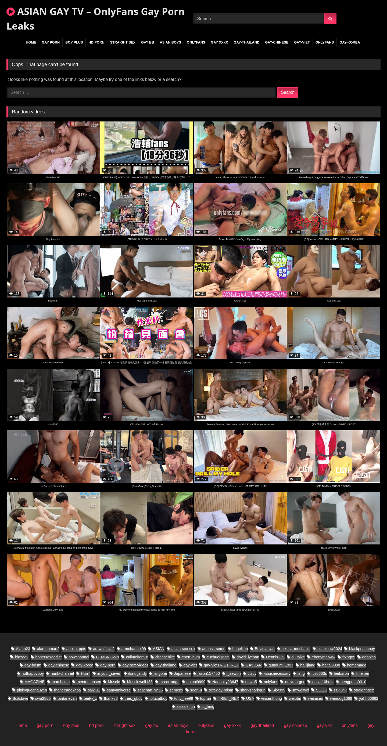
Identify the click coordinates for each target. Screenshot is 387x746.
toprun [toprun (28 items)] (205, 698)
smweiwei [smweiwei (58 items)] (300, 690)
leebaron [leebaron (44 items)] (341, 673)
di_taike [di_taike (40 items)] (298, 657)
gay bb (147, 42)
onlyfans (196, 42)
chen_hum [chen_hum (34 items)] (191, 657)
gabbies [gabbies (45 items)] (369, 657)
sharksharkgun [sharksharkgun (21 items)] (252, 690)
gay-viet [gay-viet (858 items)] (190, 665)
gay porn (51, 42)
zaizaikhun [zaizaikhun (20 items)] (186, 706)
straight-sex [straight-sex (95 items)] (364, 690)
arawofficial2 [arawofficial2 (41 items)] (103, 649)
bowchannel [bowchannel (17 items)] (79, 657)
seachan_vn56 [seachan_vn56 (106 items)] (150, 690)
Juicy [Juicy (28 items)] (252, 673)
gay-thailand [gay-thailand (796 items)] (165, 665)
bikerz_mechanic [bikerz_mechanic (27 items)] (295, 649)
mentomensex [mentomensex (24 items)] (89, 682)
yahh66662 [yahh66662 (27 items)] (368, 698)
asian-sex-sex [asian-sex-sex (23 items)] (183, 649)
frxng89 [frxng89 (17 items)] (348, 657)
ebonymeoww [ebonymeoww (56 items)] (323, 657)
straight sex (122, 42)
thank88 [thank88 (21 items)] (111, 698)
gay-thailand (247, 42)
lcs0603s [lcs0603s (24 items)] (319, 673)
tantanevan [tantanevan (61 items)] (67, 698)
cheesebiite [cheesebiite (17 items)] (165, 657)
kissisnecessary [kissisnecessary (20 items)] (277, 673)
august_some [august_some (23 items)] (213, 649)
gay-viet (302, 42)
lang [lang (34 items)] (301, 673)
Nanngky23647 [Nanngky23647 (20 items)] (225, 682)
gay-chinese (276, 42)
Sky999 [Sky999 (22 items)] (279, 690)
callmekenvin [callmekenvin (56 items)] (137, 657)
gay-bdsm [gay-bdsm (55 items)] (32, 665)
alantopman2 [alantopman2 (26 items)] (48, 649)
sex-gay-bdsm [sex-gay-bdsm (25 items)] (221, 690)
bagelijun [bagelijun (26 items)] (240, 649)
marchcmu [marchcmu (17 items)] (61, 682)
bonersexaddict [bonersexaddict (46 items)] (48, 657)
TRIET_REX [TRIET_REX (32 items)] (228, 698)
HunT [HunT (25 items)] (85, 673)
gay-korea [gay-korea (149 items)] (84, 665)
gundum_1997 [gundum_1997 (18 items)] (280, 665)
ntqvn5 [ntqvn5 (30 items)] (251, 682)
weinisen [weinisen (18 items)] (315, 698)
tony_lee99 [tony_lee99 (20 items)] (183, 698)
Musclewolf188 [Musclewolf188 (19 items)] (140, 682)
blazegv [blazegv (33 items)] (21, 657)
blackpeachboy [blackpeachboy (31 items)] (362, 649)
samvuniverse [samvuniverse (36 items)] (119, 690)
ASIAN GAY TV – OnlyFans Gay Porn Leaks (95, 19)
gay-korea (349, 42)
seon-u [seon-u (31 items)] (196, 690)
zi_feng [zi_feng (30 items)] (208, 706)
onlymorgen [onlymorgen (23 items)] (295, 682)
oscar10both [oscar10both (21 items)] (323, 682)
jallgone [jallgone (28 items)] (160, 673)
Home (31, 42)
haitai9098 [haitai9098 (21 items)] (331, 665)
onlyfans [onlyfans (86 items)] (271, 682)
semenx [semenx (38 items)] (176, 690)
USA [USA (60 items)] (250, 698)
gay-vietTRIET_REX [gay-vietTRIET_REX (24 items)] (221, 665)
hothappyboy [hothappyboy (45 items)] (33, 673)
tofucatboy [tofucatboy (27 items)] (158, 698)
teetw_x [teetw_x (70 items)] (90, 698)
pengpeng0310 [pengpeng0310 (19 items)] (353, 682)
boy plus (74, 42)
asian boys (170, 42)
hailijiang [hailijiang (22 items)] (307, 665)
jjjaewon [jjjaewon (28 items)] (234, 673)
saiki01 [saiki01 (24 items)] (94, 690)
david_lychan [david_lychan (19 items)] (247, 657)
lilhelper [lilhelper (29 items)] (362, 673)
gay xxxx (219, 42)
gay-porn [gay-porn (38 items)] (108, 665)
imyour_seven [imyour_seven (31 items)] (109, 673)
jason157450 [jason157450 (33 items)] (209, 673)
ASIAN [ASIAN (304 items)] (158, 649)
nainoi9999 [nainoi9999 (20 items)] (196, 682)
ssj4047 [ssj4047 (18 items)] (340, 690)
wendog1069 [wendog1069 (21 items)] (341, 698)
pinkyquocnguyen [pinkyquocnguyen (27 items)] (32, 690)
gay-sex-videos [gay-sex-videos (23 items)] (136, 665)
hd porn (96, 42)
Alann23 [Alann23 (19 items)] (23, 649)
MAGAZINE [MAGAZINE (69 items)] (34, 682)
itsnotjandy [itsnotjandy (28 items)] (137, 673)
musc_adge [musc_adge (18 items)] (170, 682)
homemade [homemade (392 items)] (356, 665)
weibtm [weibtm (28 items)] (295, 698)
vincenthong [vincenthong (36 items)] (271, 698)
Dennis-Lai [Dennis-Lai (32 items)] (275, 657)
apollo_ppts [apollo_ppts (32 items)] (76, 649)
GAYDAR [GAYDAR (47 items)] (254, 665)
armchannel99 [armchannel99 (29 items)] (133, 649)
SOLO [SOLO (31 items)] (321, 690)
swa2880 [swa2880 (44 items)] (43, 698)
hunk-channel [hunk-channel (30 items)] (62, 673)
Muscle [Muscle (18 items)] (114, 682)
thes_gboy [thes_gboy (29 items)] (133, 698)
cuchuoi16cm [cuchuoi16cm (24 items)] (218, 657)
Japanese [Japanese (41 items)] (182, 673)
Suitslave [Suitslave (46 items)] (20, 698)
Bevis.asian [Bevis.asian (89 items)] (265, 649)
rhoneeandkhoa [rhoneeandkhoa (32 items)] (67, 690)
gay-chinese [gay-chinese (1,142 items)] (58, 665)
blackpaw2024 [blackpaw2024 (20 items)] (329, 649)
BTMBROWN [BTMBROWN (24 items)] (107, 657)
